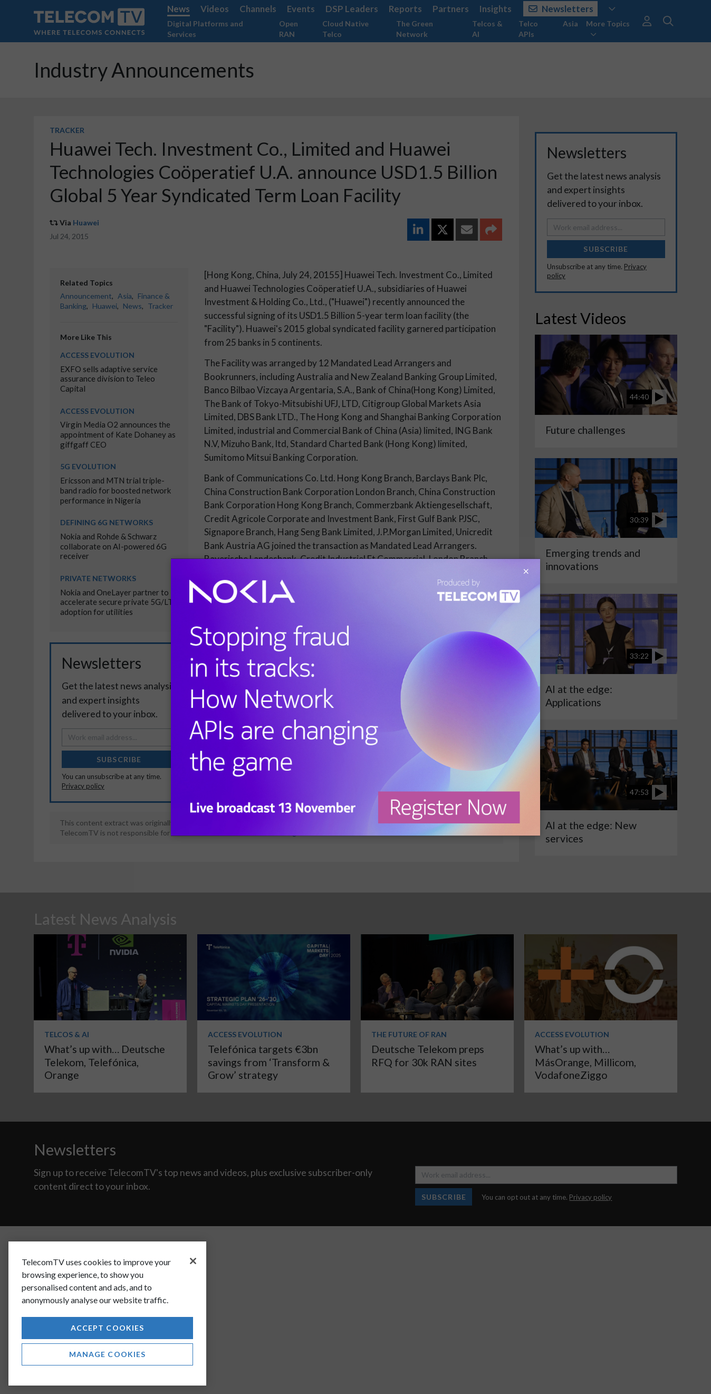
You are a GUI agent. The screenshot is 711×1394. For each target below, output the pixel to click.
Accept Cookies (108, 1327)
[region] (107, 1313)
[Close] (193, 1261)
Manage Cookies (107, 1354)
